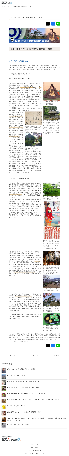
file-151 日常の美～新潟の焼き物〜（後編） (21, 369)
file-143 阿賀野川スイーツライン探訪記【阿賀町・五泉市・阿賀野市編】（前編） (33, 400)
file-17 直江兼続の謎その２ (16, 137)
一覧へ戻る (34, 355)
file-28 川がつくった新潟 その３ (19, 375)
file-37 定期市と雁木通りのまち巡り (20, 212)
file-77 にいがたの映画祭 (16, 406)
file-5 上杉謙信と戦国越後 (27, 87)
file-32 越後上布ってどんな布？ (18, 424)
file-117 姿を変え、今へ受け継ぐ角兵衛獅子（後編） (24, 412)
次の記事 (56, 355)
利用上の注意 (34, 447)
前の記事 (12, 355)
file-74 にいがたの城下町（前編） (30, 201)
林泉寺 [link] (46, 127)
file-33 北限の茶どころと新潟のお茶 (24, 272)
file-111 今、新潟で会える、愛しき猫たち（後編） (23, 381)
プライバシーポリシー (34, 450)
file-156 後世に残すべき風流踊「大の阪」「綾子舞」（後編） (26, 394)
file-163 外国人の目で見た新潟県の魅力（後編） (23, 387)
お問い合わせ (34, 444)
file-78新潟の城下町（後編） (23, 296)
